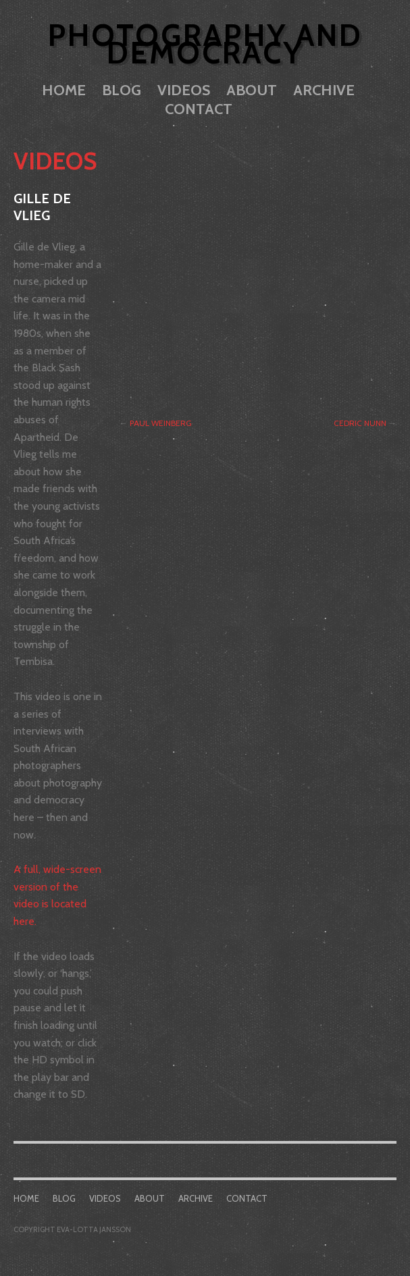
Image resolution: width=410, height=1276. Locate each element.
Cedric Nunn (360, 423)
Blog (121, 90)
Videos (183, 90)
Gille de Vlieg (42, 207)
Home (64, 90)
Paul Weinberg (161, 423)
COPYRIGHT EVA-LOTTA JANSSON (72, 1229)
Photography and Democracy (205, 44)
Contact (198, 109)
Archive (324, 90)
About (251, 90)
